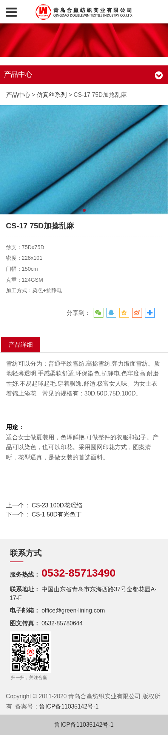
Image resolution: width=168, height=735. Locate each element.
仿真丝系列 (52, 94)
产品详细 (21, 344)
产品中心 (18, 94)
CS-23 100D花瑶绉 (57, 505)
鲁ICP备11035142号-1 (69, 706)
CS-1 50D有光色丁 (57, 514)
